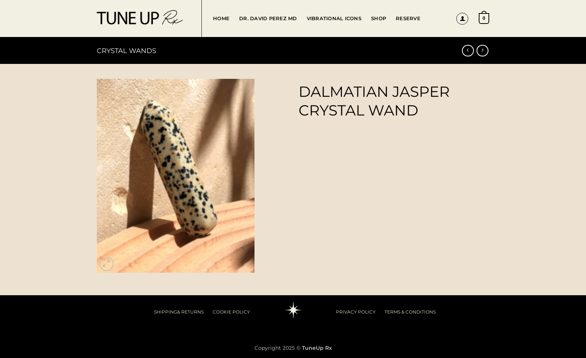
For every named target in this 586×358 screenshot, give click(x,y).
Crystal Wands (126, 50)
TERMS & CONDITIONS (410, 312)
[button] (462, 19)
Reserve (408, 18)
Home (221, 18)
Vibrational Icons (334, 18)
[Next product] (468, 50)
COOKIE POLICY (231, 312)
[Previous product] (482, 50)
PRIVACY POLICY (356, 312)
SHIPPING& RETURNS (179, 312)
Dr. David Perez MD (268, 18)
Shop (378, 18)
